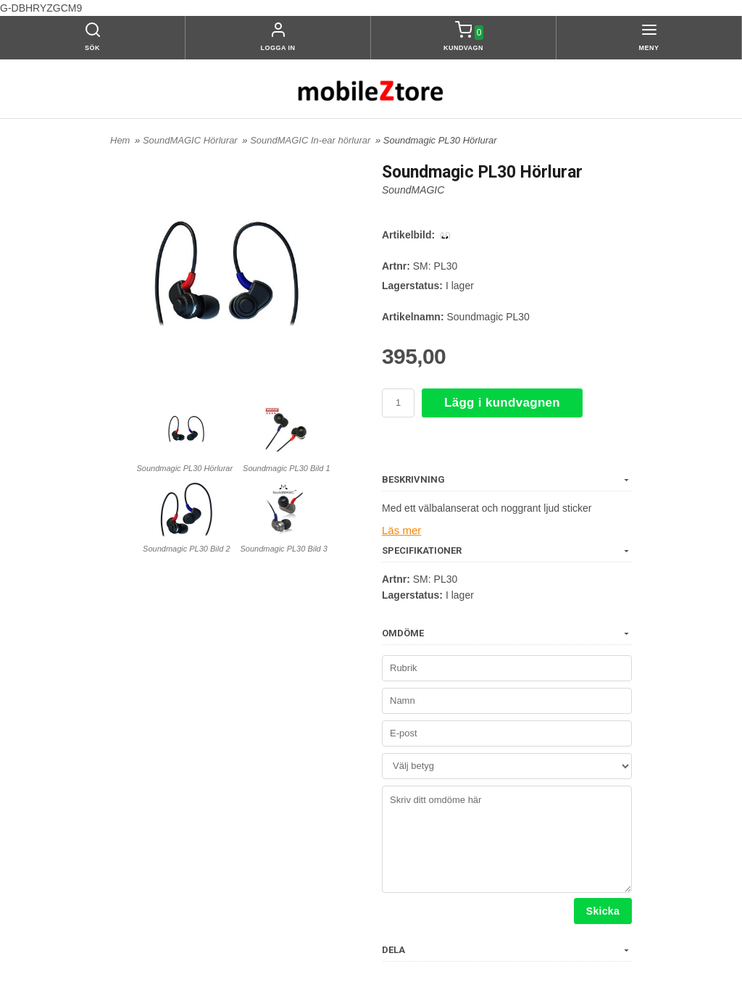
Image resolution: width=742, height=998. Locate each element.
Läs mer (400, 530)
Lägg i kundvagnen (502, 402)
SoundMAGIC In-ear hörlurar (311, 140)
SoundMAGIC (413, 190)
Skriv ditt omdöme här (507, 837)
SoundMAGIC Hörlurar (191, 140)
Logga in (278, 47)
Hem (120, 140)
